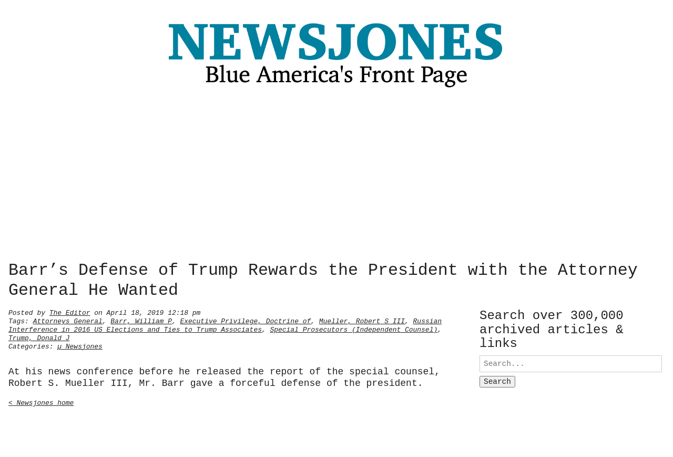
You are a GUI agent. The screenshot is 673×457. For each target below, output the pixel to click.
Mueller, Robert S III (362, 320)
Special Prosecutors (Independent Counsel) (353, 328)
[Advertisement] (336, 177)
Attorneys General (68, 320)
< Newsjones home (41, 401)
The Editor (69, 311)
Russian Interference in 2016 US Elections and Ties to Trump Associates (225, 324)
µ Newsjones (80, 345)
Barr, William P (141, 320)
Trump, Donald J (39, 337)
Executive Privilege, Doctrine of (245, 320)
